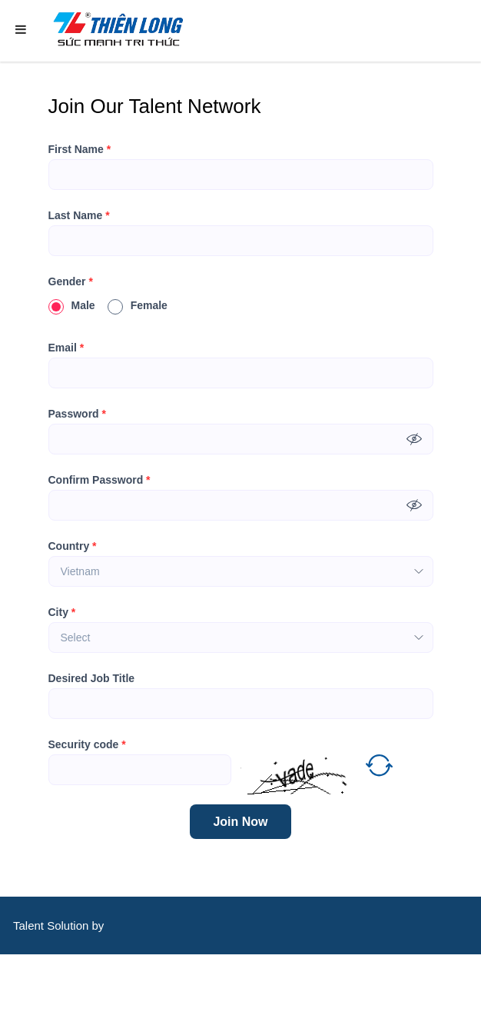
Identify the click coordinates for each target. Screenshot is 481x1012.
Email (66, 347)
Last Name (79, 215)
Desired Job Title (91, 678)
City (62, 612)
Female (138, 305)
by (100, 925)
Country (72, 546)
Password (77, 414)
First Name (79, 149)
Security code (87, 744)
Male (71, 305)
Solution (69, 925)
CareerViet (60, 983)
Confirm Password (99, 480)
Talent (30, 925)
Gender (70, 281)
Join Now (240, 821)
